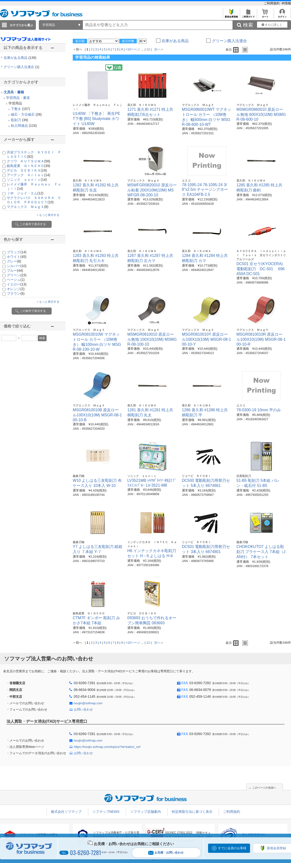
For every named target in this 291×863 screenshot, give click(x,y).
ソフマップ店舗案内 (145, 812)
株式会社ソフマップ (66, 812)
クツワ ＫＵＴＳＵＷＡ (28, 161)
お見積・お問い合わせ (166, 853)
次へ (157, 49)
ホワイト (16, 257)
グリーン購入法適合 (21, 67)
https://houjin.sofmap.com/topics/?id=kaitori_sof (107, 747)
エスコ (186, 180)
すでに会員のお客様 (232, 848)
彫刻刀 (16, 120)
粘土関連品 (19, 125)
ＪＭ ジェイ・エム (25, 193)
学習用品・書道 (18, 98)
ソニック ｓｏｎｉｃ (27, 180)
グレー (14, 261)
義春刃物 (78, 476)
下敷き (16, 109)
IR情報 (286, 3)
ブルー (15, 270)
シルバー (16, 266)
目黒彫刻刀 (243, 476)
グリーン (16, 275)
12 (148, 49)
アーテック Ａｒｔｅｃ (28, 175)
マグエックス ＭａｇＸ (27, 207)
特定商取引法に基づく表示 (192, 812)
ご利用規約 (272, 3)
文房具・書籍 (14, 92)
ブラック (16, 252)
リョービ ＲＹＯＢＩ (196, 476)
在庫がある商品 (20, 58)
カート (265, 15)
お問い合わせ (83, 709)
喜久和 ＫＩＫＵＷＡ (141, 105)
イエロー (16, 284)
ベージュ (15, 280)
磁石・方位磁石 (23, 114)
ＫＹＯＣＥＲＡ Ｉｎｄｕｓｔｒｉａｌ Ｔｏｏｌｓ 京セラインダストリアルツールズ (261, 255)
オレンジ (15, 289)
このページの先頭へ (264, 787)
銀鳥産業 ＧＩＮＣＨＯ (28, 166)
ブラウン (15, 293)
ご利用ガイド (248, 15)
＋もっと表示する (47, 215)
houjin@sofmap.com (88, 703)
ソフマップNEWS (106, 812)
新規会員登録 (231, 15)
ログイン (282, 15)
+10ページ (132, 49)
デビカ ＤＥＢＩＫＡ (27, 170)
